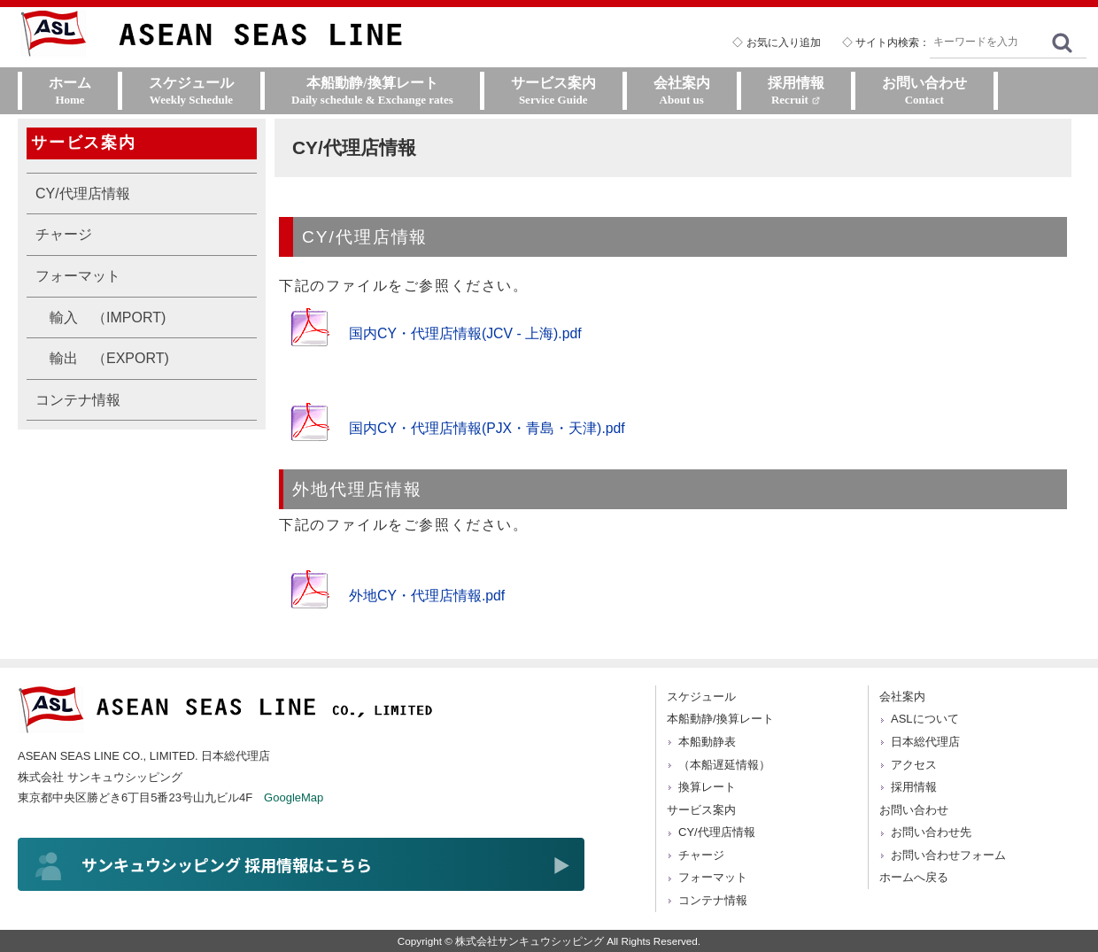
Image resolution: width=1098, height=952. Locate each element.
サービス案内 (701, 810)
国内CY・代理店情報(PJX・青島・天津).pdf (487, 428)
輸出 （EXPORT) (109, 358)
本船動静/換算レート (720, 718)
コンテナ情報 (77, 399)
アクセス (914, 764)
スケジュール (701, 696)
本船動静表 (707, 741)
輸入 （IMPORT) (108, 317)
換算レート (707, 786)
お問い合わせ (913, 810)
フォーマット (77, 275)
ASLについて (925, 718)
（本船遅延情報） (724, 764)
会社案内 (902, 696)
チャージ (63, 234)
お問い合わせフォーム (948, 855)
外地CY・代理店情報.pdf (427, 595)
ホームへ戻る (913, 877)
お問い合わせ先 (931, 832)
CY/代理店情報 (82, 193)
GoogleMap (293, 797)
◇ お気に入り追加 (776, 42)
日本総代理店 (925, 741)
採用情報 (914, 786)
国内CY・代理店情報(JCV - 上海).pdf (466, 333)
